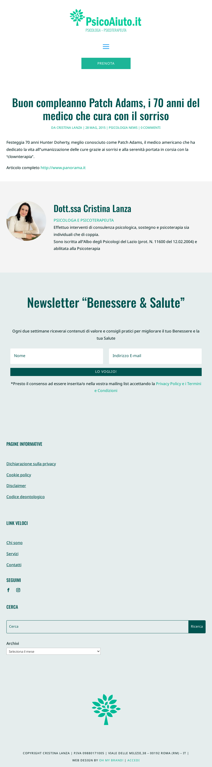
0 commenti (151, 128)
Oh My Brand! (111, 760)
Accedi (133, 760)
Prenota (106, 64)
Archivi (12, 644)
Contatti (13, 565)
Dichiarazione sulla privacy (31, 464)
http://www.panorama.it (63, 168)
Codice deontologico (25, 497)
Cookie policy (18, 475)
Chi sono (14, 543)
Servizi (12, 554)
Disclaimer (16, 486)
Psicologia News (123, 128)
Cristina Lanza (69, 128)
